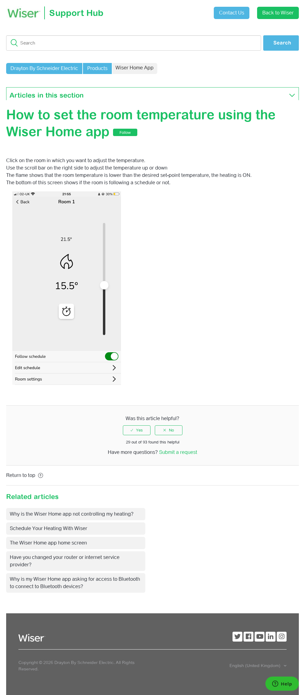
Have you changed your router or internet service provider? (64, 561)
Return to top (24, 475)
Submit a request (159, 11)
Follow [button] (125, 132)
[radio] (137, 430)
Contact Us (231, 13)
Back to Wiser (278, 13)
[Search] (133, 43)
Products (97, 68)
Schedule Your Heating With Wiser (48, 528)
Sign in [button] (194, 9)
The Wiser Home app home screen (48, 543)
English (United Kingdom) (255, 665)
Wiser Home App (134, 68)
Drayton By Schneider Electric (44, 68)
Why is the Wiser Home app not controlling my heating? (72, 514)
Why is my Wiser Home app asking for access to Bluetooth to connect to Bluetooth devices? (75, 582)
